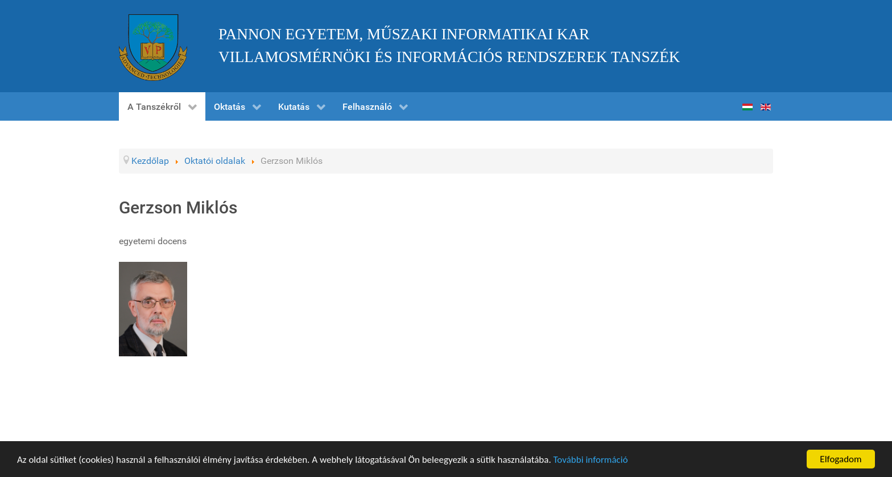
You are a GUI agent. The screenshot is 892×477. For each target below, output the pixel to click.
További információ (591, 461)
